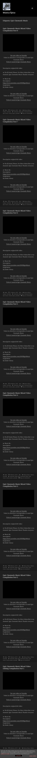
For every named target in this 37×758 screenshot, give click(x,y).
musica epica (12, 113)
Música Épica (9, 12)
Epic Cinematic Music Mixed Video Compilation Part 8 (17, 29)
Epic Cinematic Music (27, 112)
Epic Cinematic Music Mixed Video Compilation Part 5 (17, 303)
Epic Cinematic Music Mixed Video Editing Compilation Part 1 (17, 667)
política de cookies (5, 754)
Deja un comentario (27, 113)
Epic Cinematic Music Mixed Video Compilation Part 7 (17, 121)
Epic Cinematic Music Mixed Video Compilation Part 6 (17, 212)
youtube (18, 113)
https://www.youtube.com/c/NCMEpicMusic (16, 83)
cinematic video (17, 112)
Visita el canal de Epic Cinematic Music (18, 62)
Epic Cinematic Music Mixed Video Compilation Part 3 (17, 485)
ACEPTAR (18, 755)
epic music (5, 113)
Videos (4, 112)
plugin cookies (32, 756)
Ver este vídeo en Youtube (18, 55)
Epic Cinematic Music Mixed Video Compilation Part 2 (17, 576)
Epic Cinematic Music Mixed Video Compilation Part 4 (17, 394)
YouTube (9, 112)
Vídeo (5, 110)
